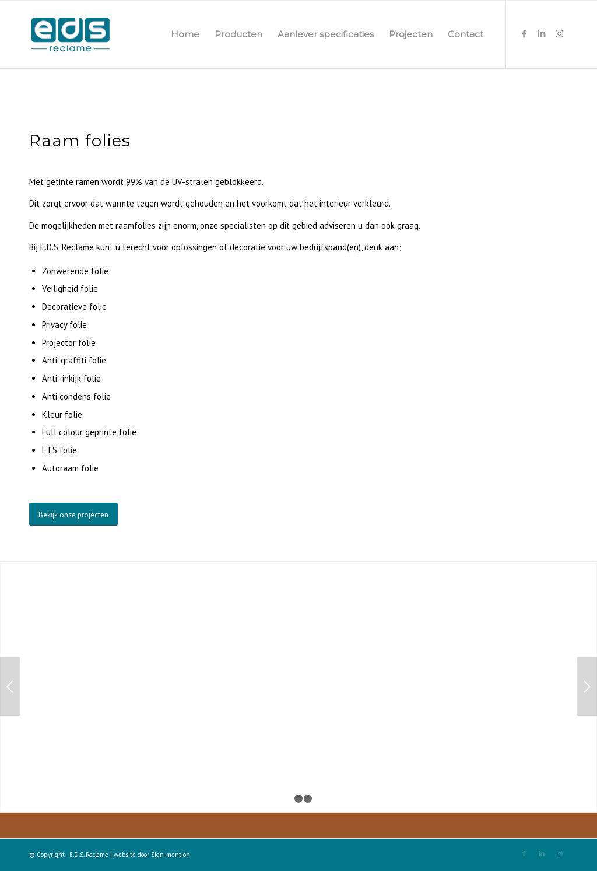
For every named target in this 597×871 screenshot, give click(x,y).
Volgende (587, 686)
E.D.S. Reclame (88, 855)
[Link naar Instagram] (559, 34)
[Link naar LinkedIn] (541, 34)
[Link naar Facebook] (524, 34)
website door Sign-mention (152, 855)
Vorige (10, 686)
